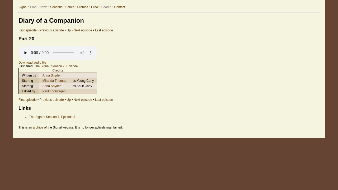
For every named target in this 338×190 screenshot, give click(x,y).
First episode (27, 30)
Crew (94, 7)
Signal (22, 7)
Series (69, 7)
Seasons (56, 7)
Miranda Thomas (54, 81)
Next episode (83, 30)
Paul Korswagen (54, 91)
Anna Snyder (52, 75)
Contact (119, 7)
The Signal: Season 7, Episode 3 (57, 66)
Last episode (104, 30)
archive (38, 127)
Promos (82, 7)
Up (69, 30)
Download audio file (32, 62)
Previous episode (52, 30)
